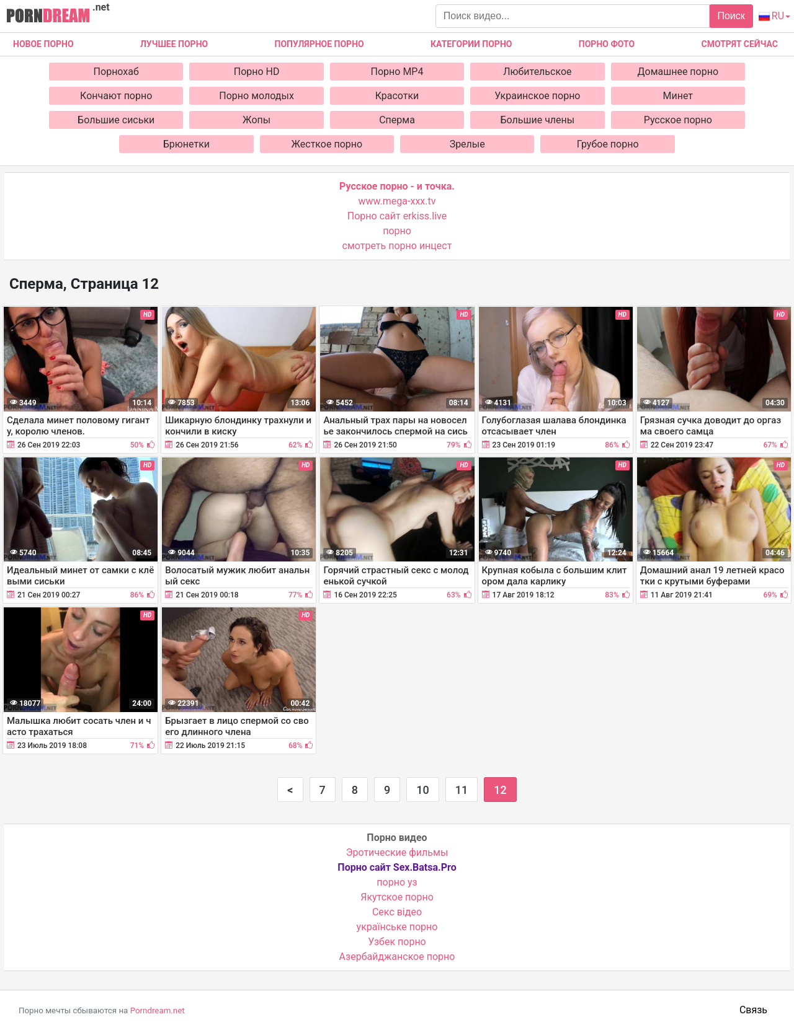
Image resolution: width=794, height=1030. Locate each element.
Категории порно (471, 44)
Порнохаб (116, 71)
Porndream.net (157, 1010)
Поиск (730, 16)
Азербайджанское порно (397, 956)
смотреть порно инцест (397, 246)
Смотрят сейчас (740, 44)
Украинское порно (537, 96)
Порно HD (257, 71)
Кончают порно (116, 96)
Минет (678, 96)
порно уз (397, 882)
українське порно (397, 927)
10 (422, 789)
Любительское (537, 71)
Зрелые (467, 144)
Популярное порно (319, 44)
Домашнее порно (678, 71)
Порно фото (607, 44)
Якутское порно (397, 897)
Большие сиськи (116, 120)
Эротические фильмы (397, 852)
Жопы (256, 120)
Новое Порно (43, 44)
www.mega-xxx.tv (397, 201)
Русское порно (678, 120)
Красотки (397, 96)
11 (461, 789)
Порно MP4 (397, 71)
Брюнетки (186, 144)
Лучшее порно (174, 44)
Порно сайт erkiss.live (397, 216)
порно (397, 231)
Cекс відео (397, 912)
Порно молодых (256, 96)
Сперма (397, 120)
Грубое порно (608, 144)
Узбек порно (397, 942)
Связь (753, 1010)
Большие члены (538, 120)
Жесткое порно (326, 144)
